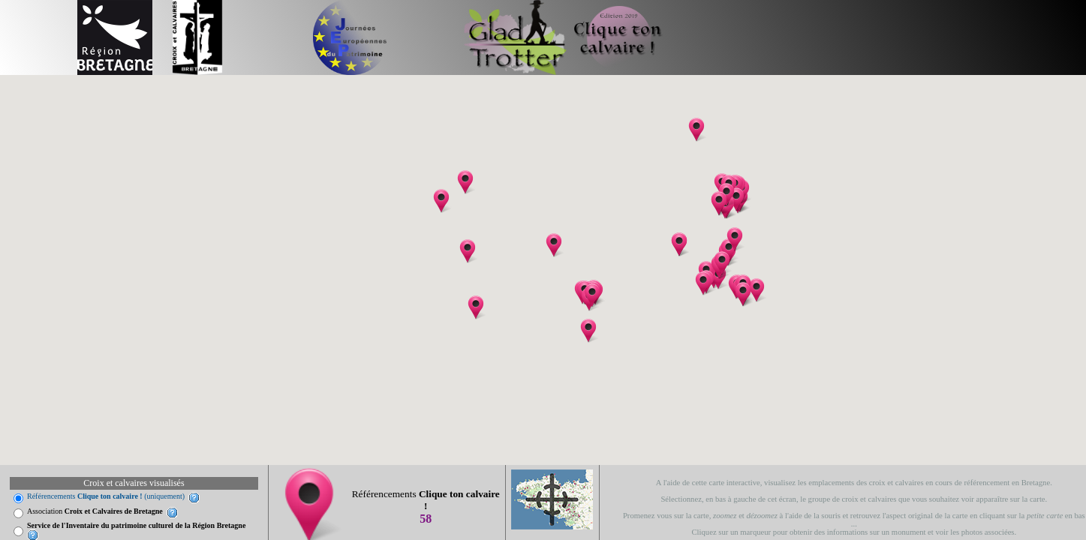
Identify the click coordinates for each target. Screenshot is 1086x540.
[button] (588, 331)
